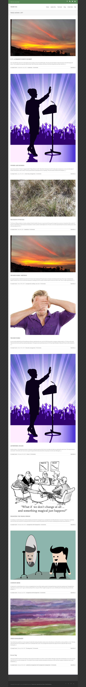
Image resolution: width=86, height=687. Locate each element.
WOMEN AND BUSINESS (17, 165)
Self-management (36, 524)
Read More (73, 67)
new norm (38, 283)
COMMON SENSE (15, 583)
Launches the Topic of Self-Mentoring (44, 684)
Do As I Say (13, 655)
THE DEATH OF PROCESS (17, 219)
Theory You (34, 684)
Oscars (28, 454)
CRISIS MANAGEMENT (16, 638)
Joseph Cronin (14, 67)
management (32, 173)
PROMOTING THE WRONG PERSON (20, 516)
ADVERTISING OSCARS (16, 446)
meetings (33, 283)
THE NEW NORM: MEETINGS (18, 275)
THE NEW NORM (15, 338)
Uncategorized (29, 648)
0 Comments (35, 67)
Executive (27, 347)
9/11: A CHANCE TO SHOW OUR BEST (21, 59)
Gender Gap (27, 173)
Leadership (30, 67)
